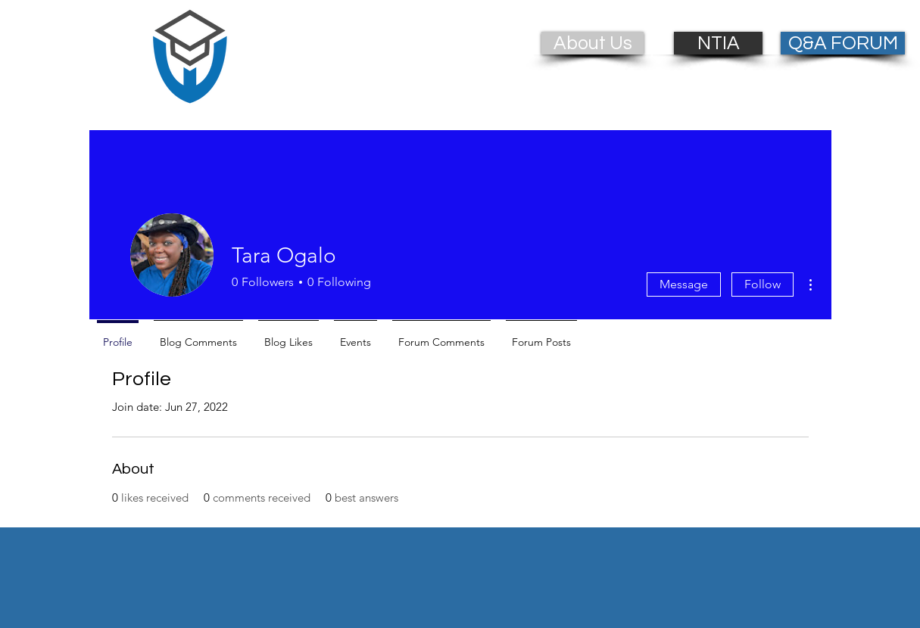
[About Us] (592, 43)
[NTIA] (718, 43)
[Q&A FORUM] (843, 43)
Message (684, 284)
